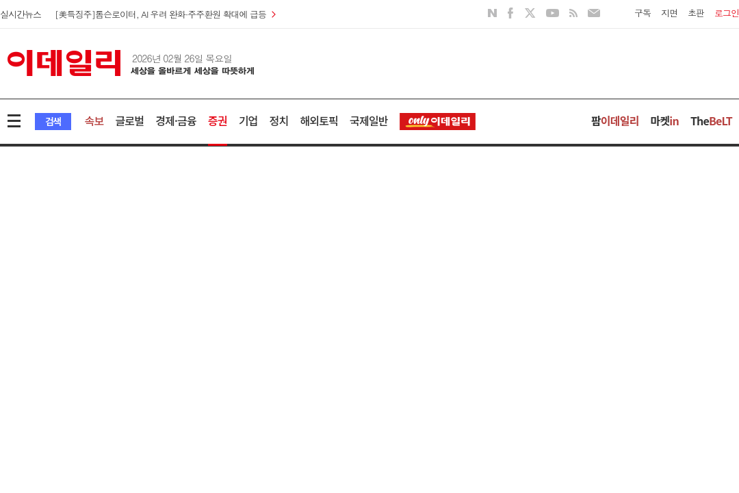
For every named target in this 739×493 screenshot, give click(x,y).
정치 (279, 120)
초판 (696, 12)
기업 (248, 120)
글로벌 (129, 120)
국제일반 (369, 120)
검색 (53, 121)
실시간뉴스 (20, 14)
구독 (642, 12)
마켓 (665, 120)
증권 (217, 120)
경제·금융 (175, 120)
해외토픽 (319, 120)
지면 (669, 12)
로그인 (726, 12)
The (711, 120)
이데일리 (131, 63)
